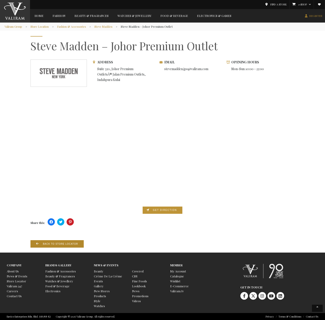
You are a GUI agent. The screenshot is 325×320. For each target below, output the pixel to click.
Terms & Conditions (290, 316)
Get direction (165, 210)
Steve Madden (109, 26)
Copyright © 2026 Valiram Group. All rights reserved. (85, 316)
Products (100, 296)
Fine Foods (139, 281)
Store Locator (16, 281)
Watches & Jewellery (134, 16)
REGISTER (315, 16)
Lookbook (139, 286)
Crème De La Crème (108, 276)
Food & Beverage (174, 16)
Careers (12, 291)
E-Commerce (179, 286)
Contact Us (14, 296)
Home (39, 16)
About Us (13, 271)
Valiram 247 (14, 286)
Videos (136, 301)
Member (176, 265)
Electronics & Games (214, 16)
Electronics (52, 291)
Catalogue (177, 276)
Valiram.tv (177, 291)
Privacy (270, 316)
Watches (99, 306)
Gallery (99, 286)
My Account (178, 271)
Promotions (140, 296)
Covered (138, 271)
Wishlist (175, 281)
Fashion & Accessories (76, 26)
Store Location (42, 26)
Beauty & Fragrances (91, 16)
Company (14, 265)
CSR (134, 276)
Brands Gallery (58, 265)
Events (98, 281)
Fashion (59, 16)
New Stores (102, 291)
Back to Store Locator (61, 243)
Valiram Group (14, 26)
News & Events (17, 276)
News (135, 291)
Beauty (98, 271)
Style (97, 301)
